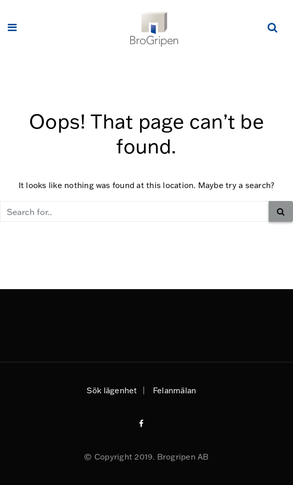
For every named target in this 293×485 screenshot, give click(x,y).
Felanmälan (174, 390)
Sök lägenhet (112, 390)
